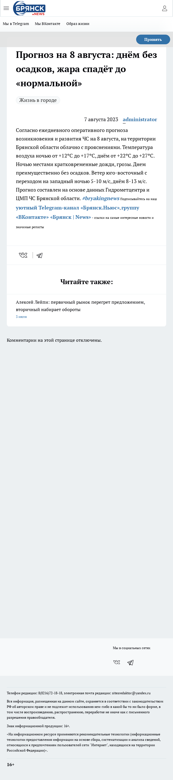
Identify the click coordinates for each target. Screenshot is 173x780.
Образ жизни (78, 23)
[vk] (24, 255)
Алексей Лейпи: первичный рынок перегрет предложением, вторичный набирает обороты (86, 309)
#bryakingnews (100, 198)
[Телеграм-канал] (131, 662)
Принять (153, 39)
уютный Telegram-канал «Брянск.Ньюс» (68, 207)
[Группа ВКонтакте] (116, 662)
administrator (140, 119)
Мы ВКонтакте (48, 23)
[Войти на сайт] (164, 8)
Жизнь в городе (38, 100)
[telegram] (41, 255)
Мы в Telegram (16, 23)
